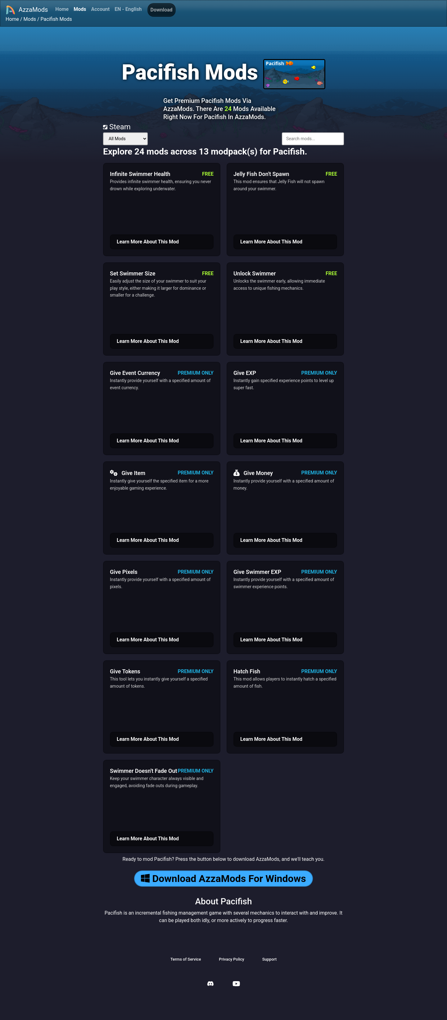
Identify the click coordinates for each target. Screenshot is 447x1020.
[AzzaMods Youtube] (236, 984)
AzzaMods (27, 10)
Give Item (127, 473)
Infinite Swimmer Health (140, 174)
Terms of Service (185, 959)
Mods (80, 9)
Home (62, 9)
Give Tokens (125, 671)
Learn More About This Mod (148, 242)
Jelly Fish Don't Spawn (261, 174)
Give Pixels (124, 572)
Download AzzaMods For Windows (223, 878)
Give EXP (244, 373)
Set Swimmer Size (132, 273)
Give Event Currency (135, 373)
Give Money (253, 473)
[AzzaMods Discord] (210, 984)
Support (269, 959)
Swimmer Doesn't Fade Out (143, 771)
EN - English (128, 9)
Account (100, 9)
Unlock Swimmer (254, 273)
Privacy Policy (231, 959)
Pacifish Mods (56, 19)
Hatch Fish (246, 671)
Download (162, 10)
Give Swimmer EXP (257, 572)
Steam (117, 126)
